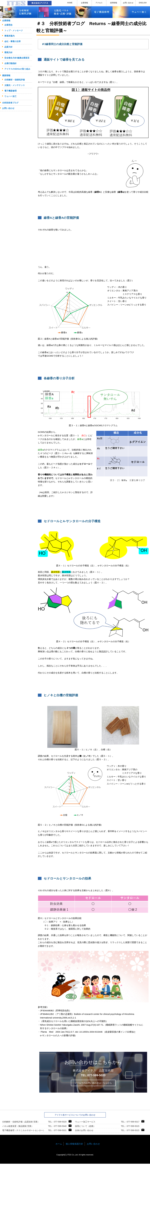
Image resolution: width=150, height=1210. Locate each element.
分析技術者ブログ (10, 103)
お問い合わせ (128, 3)
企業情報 (84, 3)
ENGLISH (143, 3)
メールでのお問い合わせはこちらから (93, 1083)
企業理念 (8, 25)
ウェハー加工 (10, 96)
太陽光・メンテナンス (14, 85)
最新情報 (6, 75)
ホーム (58, 1144)
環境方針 (8, 52)
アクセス (99, 3)
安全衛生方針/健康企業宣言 (16, 58)
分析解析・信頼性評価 (14, 80)
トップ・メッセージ (13, 30)
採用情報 (113, 3)
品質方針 (8, 47)
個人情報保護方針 (74, 1144)
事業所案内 (9, 36)
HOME (70, 3)
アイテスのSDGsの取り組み (17, 69)
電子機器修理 (10, 91)
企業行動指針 (10, 63)
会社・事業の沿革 (12, 41)
